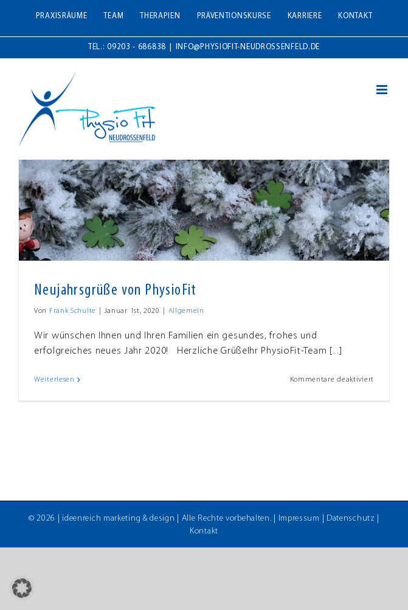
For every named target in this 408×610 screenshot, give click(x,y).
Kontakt (204, 531)
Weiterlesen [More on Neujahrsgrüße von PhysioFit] (54, 379)
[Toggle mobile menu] (383, 89)
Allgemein (186, 311)
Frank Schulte (72, 311)
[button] (22, 588)
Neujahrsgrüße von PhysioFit (115, 291)
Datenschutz (351, 518)
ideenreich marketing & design (118, 518)
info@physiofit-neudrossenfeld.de (248, 47)
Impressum (299, 518)
